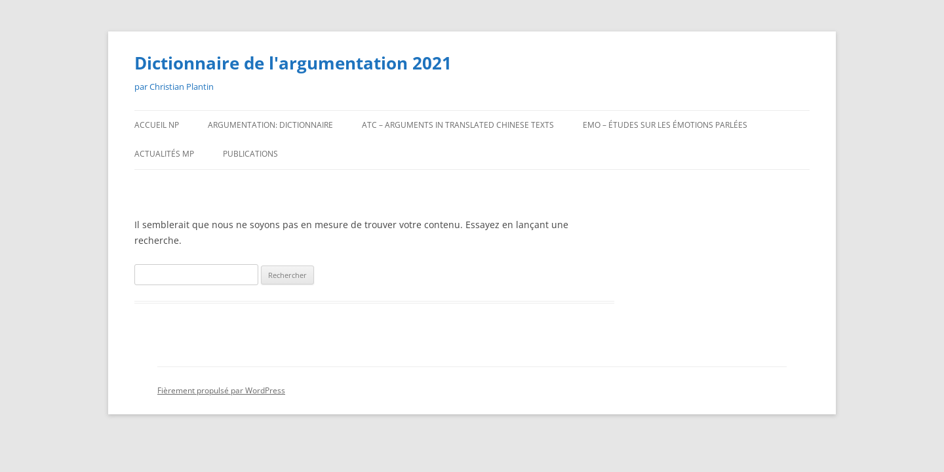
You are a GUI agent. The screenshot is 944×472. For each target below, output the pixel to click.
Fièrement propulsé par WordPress (221, 390)
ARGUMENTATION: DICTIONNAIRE (270, 124)
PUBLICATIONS (250, 153)
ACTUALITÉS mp (164, 153)
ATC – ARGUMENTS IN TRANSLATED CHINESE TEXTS (458, 124)
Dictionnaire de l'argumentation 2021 (293, 63)
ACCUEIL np (156, 124)
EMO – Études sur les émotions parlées (665, 124)
